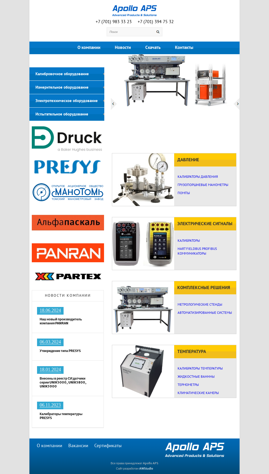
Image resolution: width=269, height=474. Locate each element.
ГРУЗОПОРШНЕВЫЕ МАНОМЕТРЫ (203, 185)
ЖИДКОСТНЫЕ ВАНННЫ (196, 377)
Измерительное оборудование (62, 87)
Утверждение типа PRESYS (60, 351)
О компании (88, 47)
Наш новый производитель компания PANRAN (61, 321)
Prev (114, 104)
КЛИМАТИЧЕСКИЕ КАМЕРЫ (198, 393)
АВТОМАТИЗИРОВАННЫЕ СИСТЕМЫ (205, 313)
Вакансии (78, 445)
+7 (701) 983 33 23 (114, 21)
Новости (123, 47)
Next (237, 104)
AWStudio (146, 468)
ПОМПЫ (184, 193)
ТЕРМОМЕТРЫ (188, 385)
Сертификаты (108, 445)
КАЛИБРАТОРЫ (189, 241)
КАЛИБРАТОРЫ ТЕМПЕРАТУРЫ (200, 368)
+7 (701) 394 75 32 (156, 21)
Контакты (184, 47)
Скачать (153, 47)
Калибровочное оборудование (62, 74)
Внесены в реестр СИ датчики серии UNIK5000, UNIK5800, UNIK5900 (63, 382)
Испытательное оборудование (61, 114)
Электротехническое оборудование (66, 100)
